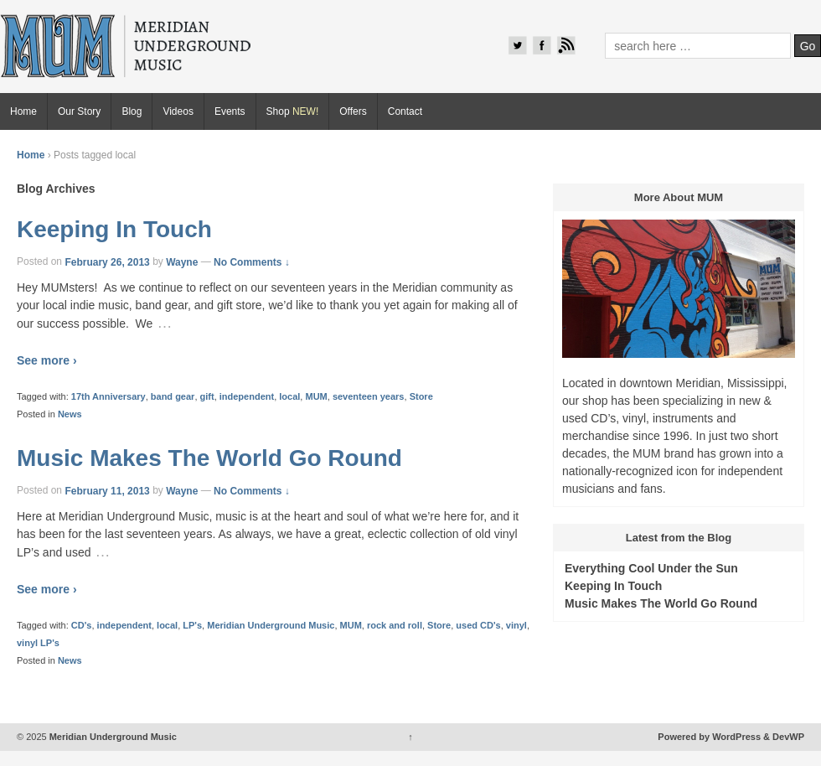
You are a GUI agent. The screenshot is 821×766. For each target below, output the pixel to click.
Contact (405, 111)
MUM (316, 396)
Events (229, 111)
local (289, 396)
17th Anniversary (108, 396)
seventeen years (369, 396)
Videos (178, 111)
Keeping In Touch (114, 229)
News (70, 414)
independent (246, 396)
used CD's (478, 625)
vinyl (516, 625)
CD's (81, 625)
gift (207, 396)
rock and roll (394, 625)
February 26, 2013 (107, 261)
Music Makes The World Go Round (209, 458)
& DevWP (783, 737)
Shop (292, 111)
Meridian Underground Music (270, 625)
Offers (352, 111)
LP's (192, 625)
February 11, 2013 (107, 490)
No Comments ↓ (252, 261)
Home (23, 111)
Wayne (182, 261)
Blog (131, 111)
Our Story (79, 111)
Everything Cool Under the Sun (651, 568)
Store (421, 396)
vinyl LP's (38, 643)
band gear (173, 396)
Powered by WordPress (709, 737)
